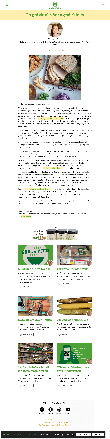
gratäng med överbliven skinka (51, 118)
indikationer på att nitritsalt (37, 189)
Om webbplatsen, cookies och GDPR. (55, 430)
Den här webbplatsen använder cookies (22, 434)
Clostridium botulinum (52, 168)
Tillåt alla (98, 434)
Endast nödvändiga (83, 434)
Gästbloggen (49, 50)
